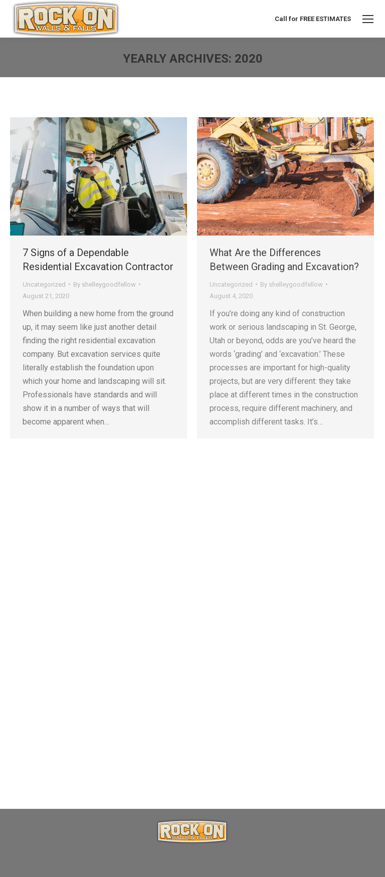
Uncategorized (44, 284)
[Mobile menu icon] (368, 19)
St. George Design (285, 854)
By (104, 284)
